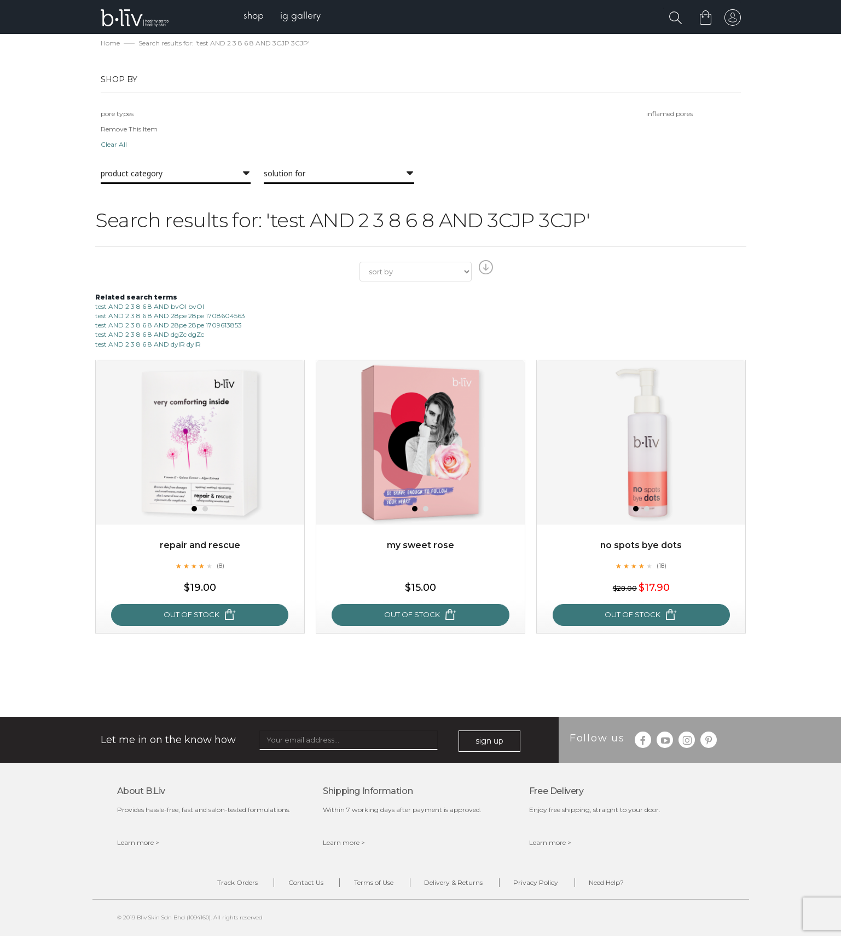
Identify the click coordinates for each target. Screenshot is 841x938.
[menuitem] (255, 16)
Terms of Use (372, 884)
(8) (220, 567)
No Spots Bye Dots (641, 546)
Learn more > (138, 843)
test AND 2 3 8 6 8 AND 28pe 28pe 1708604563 (170, 317)
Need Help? (616, 884)
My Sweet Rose (420, 546)
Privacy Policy (541, 884)
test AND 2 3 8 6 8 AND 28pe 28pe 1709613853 (168, 326)
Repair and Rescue (200, 546)
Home (110, 44)
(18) (661, 567)
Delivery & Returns (455, 884)
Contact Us (300, 884)
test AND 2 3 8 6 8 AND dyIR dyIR (148, 345)
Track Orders (228, 884)
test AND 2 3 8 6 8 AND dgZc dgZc (149, 335)
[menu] (284, 16)
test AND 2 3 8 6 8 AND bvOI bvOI (149, 307)
